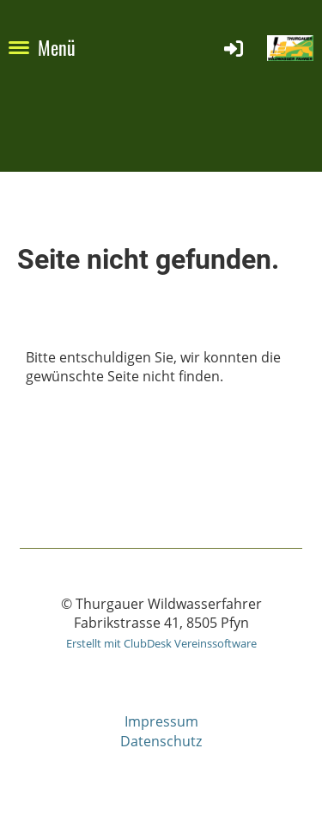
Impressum (161, 721)
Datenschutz (161, 741)
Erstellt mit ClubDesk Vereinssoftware (161, 643)
